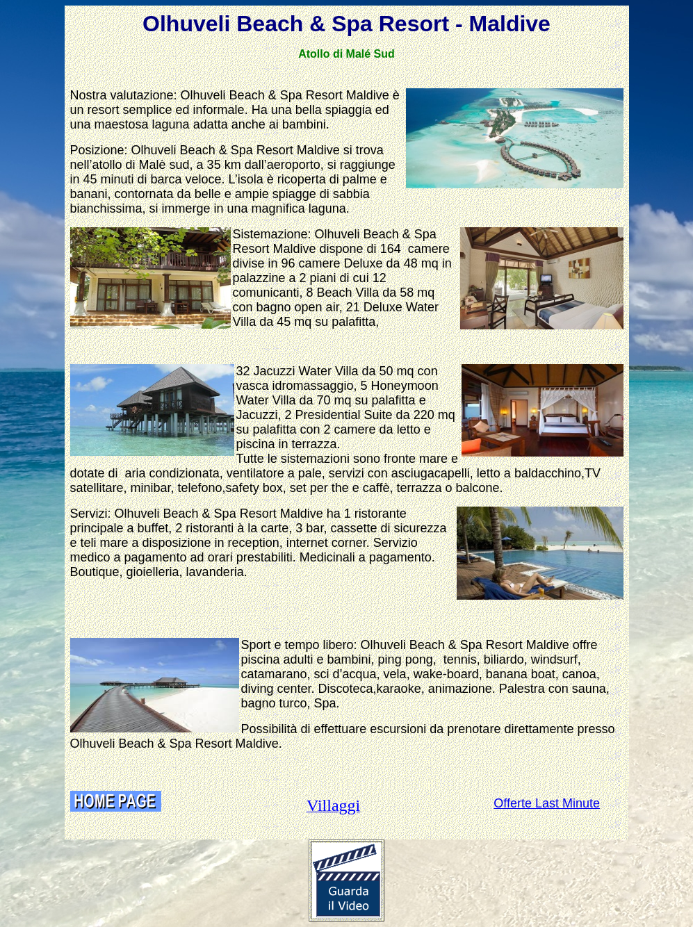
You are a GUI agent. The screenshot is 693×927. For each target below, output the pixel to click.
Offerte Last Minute (547, 803)
